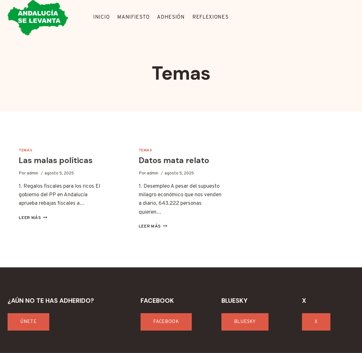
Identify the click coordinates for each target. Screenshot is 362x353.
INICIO (101, 17)
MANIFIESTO (133, 17)
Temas (25, 150)
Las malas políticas (56, 160)
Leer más (33, 218)
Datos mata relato (174, 160)
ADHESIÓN (171, 17)
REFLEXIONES (210, 17)
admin (32, 173)
